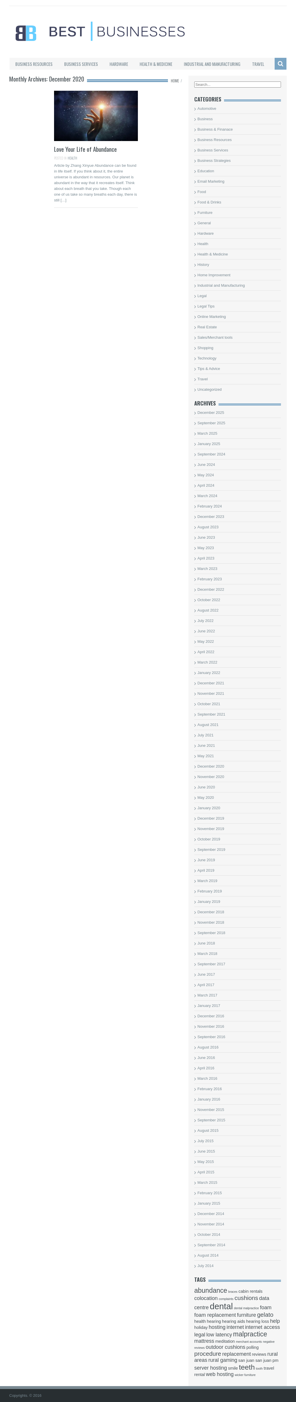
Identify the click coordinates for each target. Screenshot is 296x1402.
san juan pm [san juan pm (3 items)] (266, 1360)
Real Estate (207, 327)
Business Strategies (214, 160)
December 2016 (210, 1016)
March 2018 (207, 953)
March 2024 (207, 496)
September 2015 (211, 1120)
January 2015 (208, 1203)
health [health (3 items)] (200, 1321)
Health (72, 158)
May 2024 (205, 475)
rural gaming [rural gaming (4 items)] (222, 1360)
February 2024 (209, 506)
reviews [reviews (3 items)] (259, 1354)
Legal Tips (205, 306)
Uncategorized (209, 389)
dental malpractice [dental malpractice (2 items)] (246, 1308)
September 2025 (211, 423)
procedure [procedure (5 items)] (207, 1353)
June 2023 (206, 537)
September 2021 (211, 714)
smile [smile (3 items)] (233, 1368)
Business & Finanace (215, 129)
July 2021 (205, 735)
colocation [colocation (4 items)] (206, 1298)
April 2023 (205, 558)
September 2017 (211, 964)
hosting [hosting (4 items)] (217, 1327)
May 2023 (205, 548)
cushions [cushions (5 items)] (246, 1297)
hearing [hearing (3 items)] (214, 1321)
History (203, 264)
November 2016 (210, 1026)
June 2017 (206, 974)
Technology (207, 358)
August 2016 (208, 1047)
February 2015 (209, 1193)
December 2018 (210, 912)
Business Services (81, 64)
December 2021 (210, 683)
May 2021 (205, 756)
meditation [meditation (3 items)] (225, 1341)
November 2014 (210, 1224)
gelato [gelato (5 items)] (265, 1314)
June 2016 (206, 1057)
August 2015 (208, 1130)
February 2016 (209, 1089)
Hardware (119, 64)
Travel (258, 64)
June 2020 (206, 787)
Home (175, 81)
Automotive (206, 108)
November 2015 (210, 1109)
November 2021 (210, 693)
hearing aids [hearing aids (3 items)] (233, 1321)
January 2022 (208, 673)
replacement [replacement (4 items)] (236, 1354)
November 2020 (210, 777)
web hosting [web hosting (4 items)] (220, 1374)
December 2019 (210, 818)
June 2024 (206, 464)
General (204, 223)
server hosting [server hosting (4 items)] (210, 1368)
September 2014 (211, 1245)
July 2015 (205, 1141)
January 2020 (208, 808)
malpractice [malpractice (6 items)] (250, 1334)
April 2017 (205, 985)
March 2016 (207, 1078)
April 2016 (205, 1068)
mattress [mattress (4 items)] (204, 1341)
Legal (202, 296)
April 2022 (205, 652)
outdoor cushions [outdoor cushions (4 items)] (225, 1347)
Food (201, 192)
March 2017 (207, 995)
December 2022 (210, 589)
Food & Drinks (209, 202)
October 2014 (208, 1234)
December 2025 (210, 412)
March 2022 (207, 662)
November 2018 (210, 922)
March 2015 (207, 1182)
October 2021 (208, 704)
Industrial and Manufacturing (212, 64)
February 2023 (209, 579)
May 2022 (205, 641)
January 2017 (208, 1005)
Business (205, 119)
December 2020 (210, 766)
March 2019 (207, 881)
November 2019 (210, 829)
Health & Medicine (156, 64)
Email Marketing (210, 181)
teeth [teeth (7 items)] (247, 1367)
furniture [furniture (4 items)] (246, 1315)
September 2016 (211, 1037)
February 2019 (209, 891)
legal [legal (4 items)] (199, 1335)
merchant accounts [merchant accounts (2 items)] (249, 1341)
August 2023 (208, 527)
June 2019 (206, 860)
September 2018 (211, 933)
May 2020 (205, 797)
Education (205, 171)
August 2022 (208, 610)
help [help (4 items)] (275, 1321)
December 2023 (210, 516)
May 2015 (205, 1162)
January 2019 (208, 901)
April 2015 (205, 1172)
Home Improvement (213, 275)
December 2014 (210, 1214)
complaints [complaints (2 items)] (226, 1299)
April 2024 (205, 485)
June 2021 (206, 745)
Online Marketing (211, 316)
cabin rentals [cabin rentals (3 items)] (250, 1291)
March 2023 (207, 568)
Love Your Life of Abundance (85, 149)
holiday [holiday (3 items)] (201, 1327)
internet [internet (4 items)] (235, 1327)
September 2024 (211, 454)
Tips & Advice (208, 368)
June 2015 (206, 1151)
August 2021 (208, 725)
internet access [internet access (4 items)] (262, 1327)
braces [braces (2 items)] (232, 1291)
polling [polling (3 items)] (252, 1347)
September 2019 (211, 849)
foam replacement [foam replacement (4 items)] (215, 1315)
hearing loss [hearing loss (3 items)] (257, 1321)
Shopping (205, 348)
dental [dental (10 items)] (221, 1306)
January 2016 (208, 1099)
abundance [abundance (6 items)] (210, 1290)
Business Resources (34, 64)
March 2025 (207, 433)
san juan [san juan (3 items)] (246, 1360)
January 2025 (208, 444)
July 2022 (205, 620)
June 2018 (206, 943)
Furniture (204, 212)
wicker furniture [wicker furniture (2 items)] (245, 1375)
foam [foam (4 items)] (265, 1307)
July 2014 (205, 1266)
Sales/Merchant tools (214, 337)
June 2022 (206, 631)
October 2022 (208, 600)
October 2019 (208, 839)
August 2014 (208, 1255)
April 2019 (205, 870)
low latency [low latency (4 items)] (219, 1335)
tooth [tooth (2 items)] (259, 1368)
